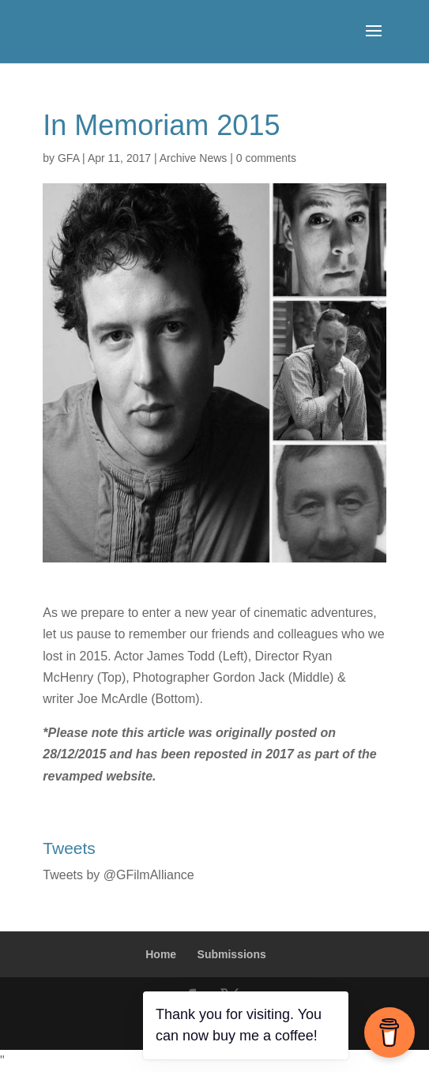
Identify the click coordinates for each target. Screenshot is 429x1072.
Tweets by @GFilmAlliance (118, 875)
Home (160, 954)
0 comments (266, 158)
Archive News (194, 158)
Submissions (232, 954)
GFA (68, 158)
